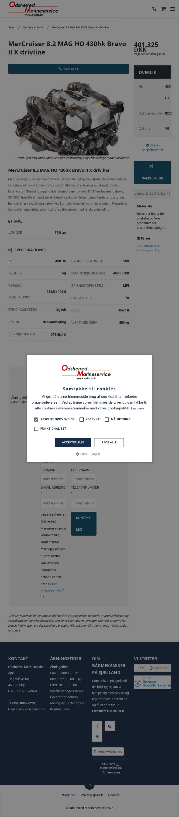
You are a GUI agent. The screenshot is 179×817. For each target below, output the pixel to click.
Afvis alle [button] (109, 442)
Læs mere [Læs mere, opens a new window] (137, 408)
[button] (89, 454)
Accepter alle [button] (73, 442)
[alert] (89, 408)
